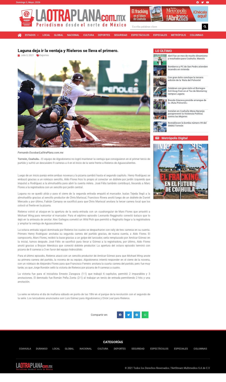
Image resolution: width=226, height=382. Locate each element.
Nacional (73, 35)
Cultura (88, 35)
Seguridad (120, 35)
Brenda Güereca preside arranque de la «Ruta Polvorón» (187, 101)
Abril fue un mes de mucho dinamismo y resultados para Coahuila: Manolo (188, 57)
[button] (120, 314)
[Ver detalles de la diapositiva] (169, 14)
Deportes (104, 35)
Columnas (196, 35)
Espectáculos (140, 35)
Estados (32, 35)
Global (58, 35)
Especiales (160, 35)
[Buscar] (205, 27)
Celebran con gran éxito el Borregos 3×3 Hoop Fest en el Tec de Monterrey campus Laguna (187, 91)
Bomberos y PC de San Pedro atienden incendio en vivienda (188, 68)
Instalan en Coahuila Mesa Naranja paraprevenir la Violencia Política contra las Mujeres (186, 114)
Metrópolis (178, 35)
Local (46, 35)
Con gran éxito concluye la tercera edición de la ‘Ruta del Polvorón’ (185, 79)
